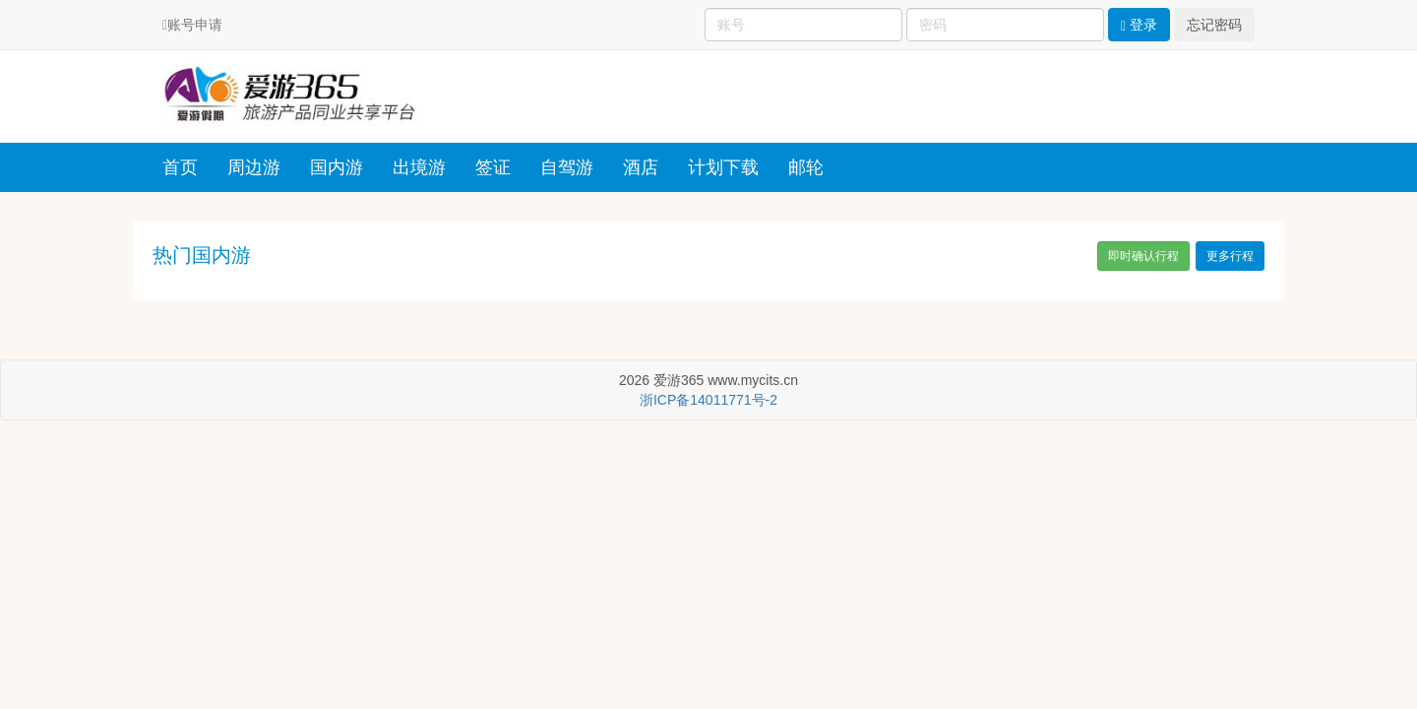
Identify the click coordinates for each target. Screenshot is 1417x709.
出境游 (419, 167)
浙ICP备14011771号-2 (708, 400)
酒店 (640, 167)
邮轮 (806, 167)
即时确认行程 (1143, 256)
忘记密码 (1214, 24)
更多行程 (1230, 256)
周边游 (253, 167)
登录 (1139, 25)
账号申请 (194, 25)
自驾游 (566, 167)
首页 (180, 167)
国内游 (336, 167)
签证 (493, 167)
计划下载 (723, 167)
